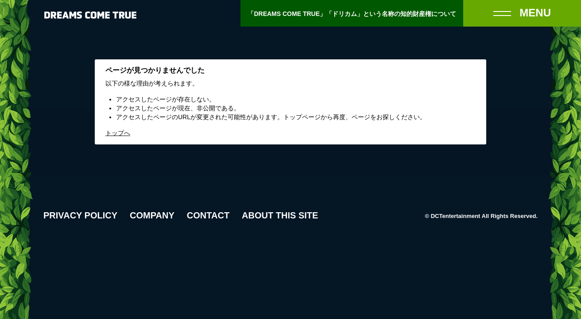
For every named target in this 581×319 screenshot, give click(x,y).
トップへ (117, 132)
